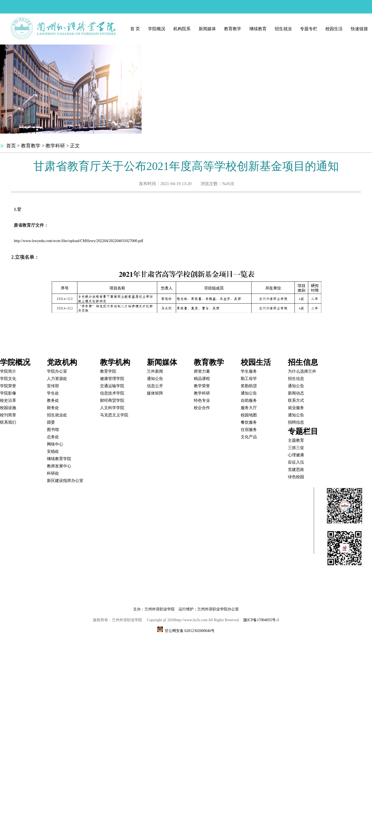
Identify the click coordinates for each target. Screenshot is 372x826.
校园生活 (334, 28)
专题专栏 (308, 28)
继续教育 (258, 28)
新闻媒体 (207, 28)
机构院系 (182, 28)
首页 (11, 145)
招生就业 (283, 28)
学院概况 (156, 28)
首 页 (135, 28)
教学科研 (55, 145)
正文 (75, 145)
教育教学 (232, 28)
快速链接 (359, 28)
